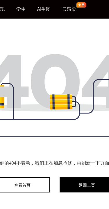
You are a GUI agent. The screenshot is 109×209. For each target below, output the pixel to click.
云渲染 (69, 9)
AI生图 (44, 9)
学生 (21, 9)
